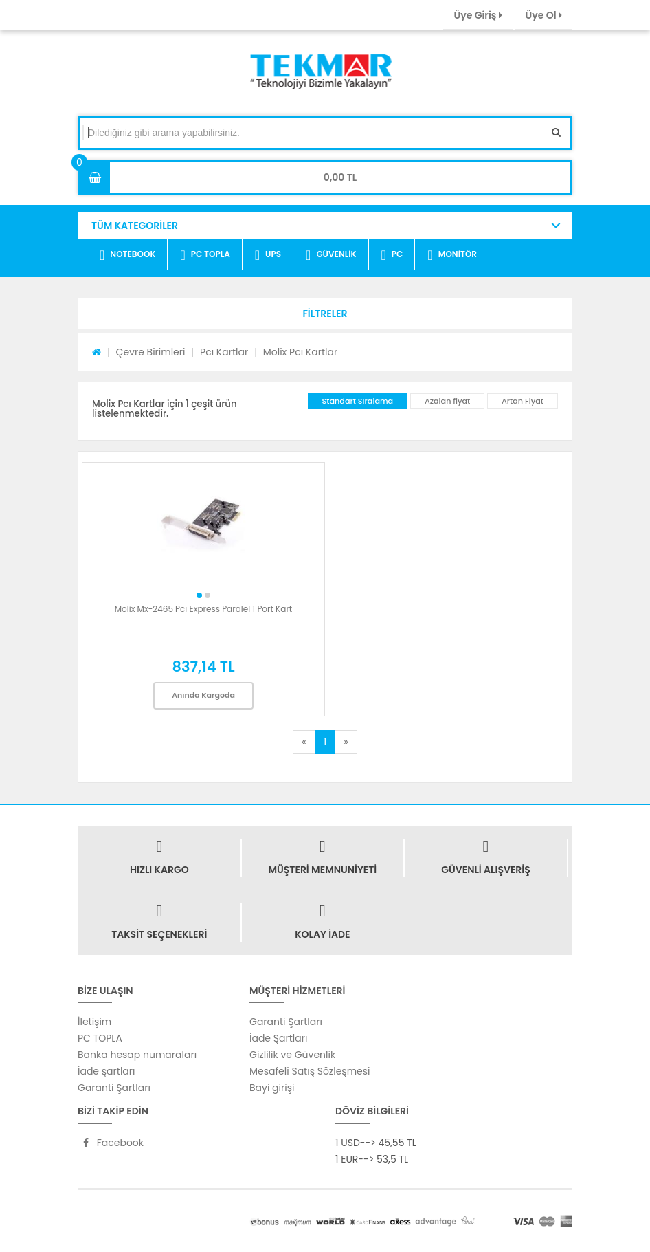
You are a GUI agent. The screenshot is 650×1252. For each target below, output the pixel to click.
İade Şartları (278, 1038)
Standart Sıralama (358, 400)
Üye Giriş (477, 15)
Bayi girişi (271, 1088)
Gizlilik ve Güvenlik (292, 1055)
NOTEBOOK (127, 255)
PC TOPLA (204, 255)
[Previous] (304, 742)
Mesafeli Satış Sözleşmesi (309, 1071)
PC (392, 255)
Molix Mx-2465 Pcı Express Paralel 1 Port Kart (203, 609)
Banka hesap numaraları (137, 1055)
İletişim (94, 1022)
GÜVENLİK (331, 255)
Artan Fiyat (522, 400)
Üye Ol (544, 15)
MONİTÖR (452, 255)
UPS (268, 255)
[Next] (346, 742)
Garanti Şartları (114, 1088)
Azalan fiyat (447, 400)
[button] (325, 313)
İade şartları (106, 1071)
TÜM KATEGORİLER (134, 225)
